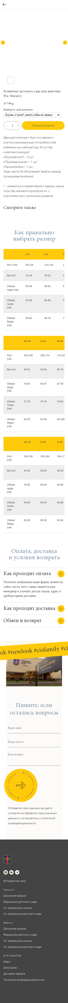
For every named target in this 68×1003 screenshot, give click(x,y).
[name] (34, 728)
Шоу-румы (10, 967)
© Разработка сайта (14, 881)
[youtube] (11, 872)
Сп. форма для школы (17, 908)
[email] (34, 742)
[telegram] (17, 872)
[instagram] (5, 872)
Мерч (6, 961)
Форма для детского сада (20, 901)
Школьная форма (14, 895)
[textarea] (34, 758)
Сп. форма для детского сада (22, 913)
